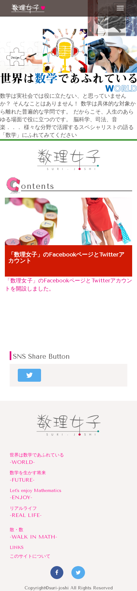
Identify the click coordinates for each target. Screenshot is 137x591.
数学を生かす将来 (68, 477)
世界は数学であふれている (68, 459)
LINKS (17, 547)
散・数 (68, 534)
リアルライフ (68, 512)
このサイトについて (30, 556)
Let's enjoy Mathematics (68, 494)
